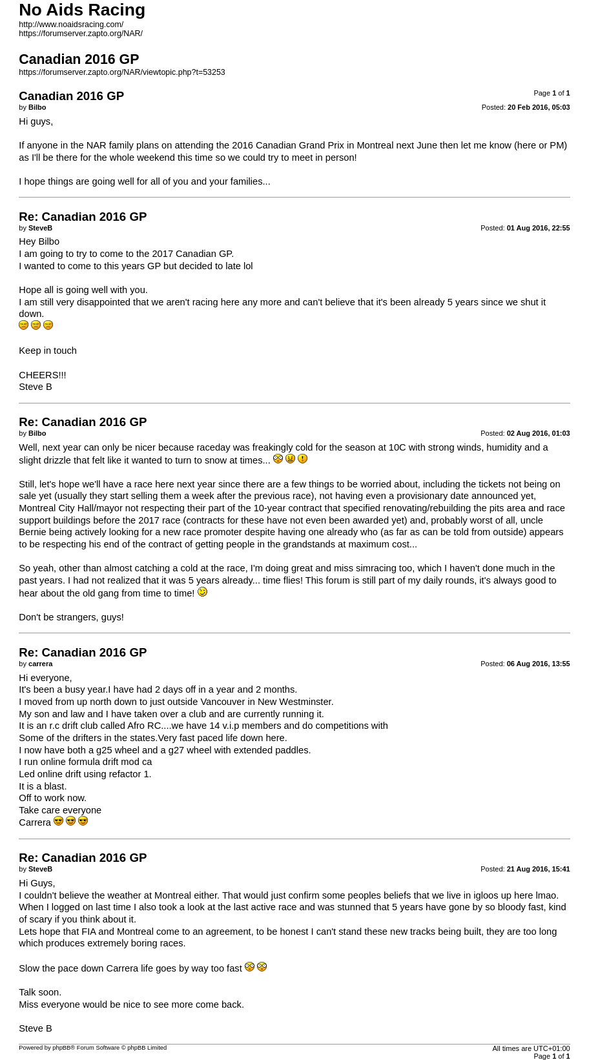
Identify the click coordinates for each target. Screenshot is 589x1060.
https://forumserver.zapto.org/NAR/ (81, 33)
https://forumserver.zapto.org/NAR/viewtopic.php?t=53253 (122, 72)
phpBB (61, 1048)
